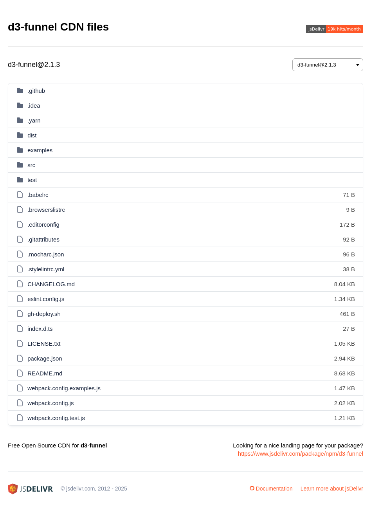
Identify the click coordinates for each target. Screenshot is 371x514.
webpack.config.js (50, 403)
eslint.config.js (45, 299)
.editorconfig (43, 224)
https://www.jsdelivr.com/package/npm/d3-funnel (300, 453)
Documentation (271, 488)
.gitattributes (43, 239)
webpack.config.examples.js (64, 388)
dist (31, 135)
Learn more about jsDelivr (332, 488)
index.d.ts (39, 328)
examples (39, 150)
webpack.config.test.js (56, 418)
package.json (44, 358)
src (31, 165)
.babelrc (37, 194)
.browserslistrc (46, 209)
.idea (33, 105)
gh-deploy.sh (44, 313)
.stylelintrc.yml (45, 269)
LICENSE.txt (43, 343)
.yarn (33, 120)
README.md (44, 373)
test (32, 180)
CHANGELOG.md (51, 284)
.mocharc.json (45, 254)
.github (36, 90)
